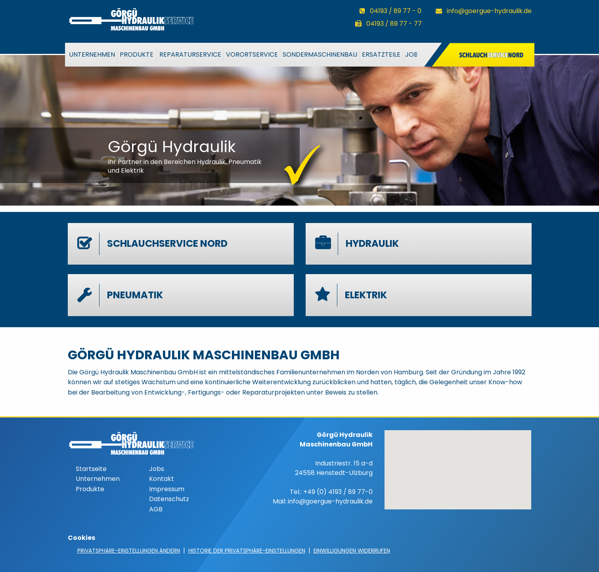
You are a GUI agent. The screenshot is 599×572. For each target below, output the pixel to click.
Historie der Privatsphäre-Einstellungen (246, 551)
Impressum (166, 489)
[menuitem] (92, 55)
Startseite (91, 468)
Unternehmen (92, 54)
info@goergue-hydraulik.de (489, 10)
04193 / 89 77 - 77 (394, 23)
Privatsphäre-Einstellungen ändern (128, 551)
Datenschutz (169, 498)
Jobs (413, 54)
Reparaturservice (190, 54)
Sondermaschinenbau (320, 54)
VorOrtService (252, 54)
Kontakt (161, 478)
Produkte (136, 54)
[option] (299, 126)
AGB (156, 509)
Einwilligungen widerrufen (352, 551)
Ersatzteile (381, 54)
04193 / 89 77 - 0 (395, 10)
